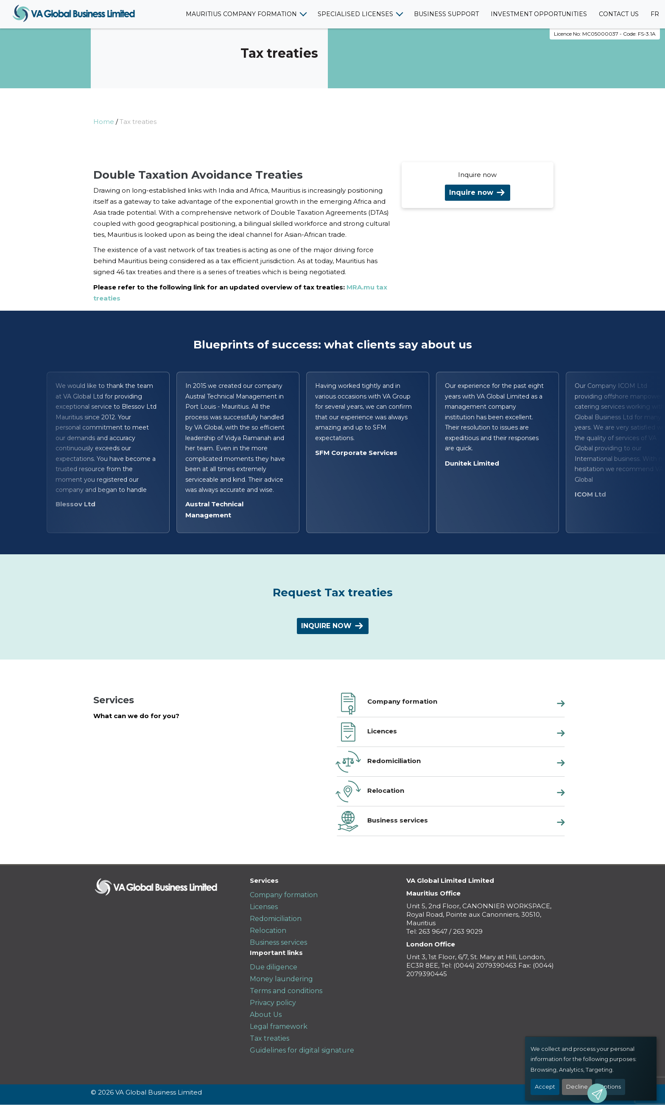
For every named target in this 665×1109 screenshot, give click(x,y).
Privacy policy (273, 1003)
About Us (266, 1015)
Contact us (619, 14)
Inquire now (471, 192)
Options (610, 1087)
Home (103, 122)
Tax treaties (269, 1038)
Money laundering (281, 979)
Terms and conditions (286, 991)
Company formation (284, 895)
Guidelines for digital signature (302, 1050)
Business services (278, 942)
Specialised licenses (355, 14)
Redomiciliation (276, 919)
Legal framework (278, 1026)
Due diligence (273, 967)
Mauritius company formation (241, 14)
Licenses (264, 907)
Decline (577, 1087)
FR (655, 14)
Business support (446, 14)
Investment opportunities (539, 14)
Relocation (268, 931)
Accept (545, 1087)
